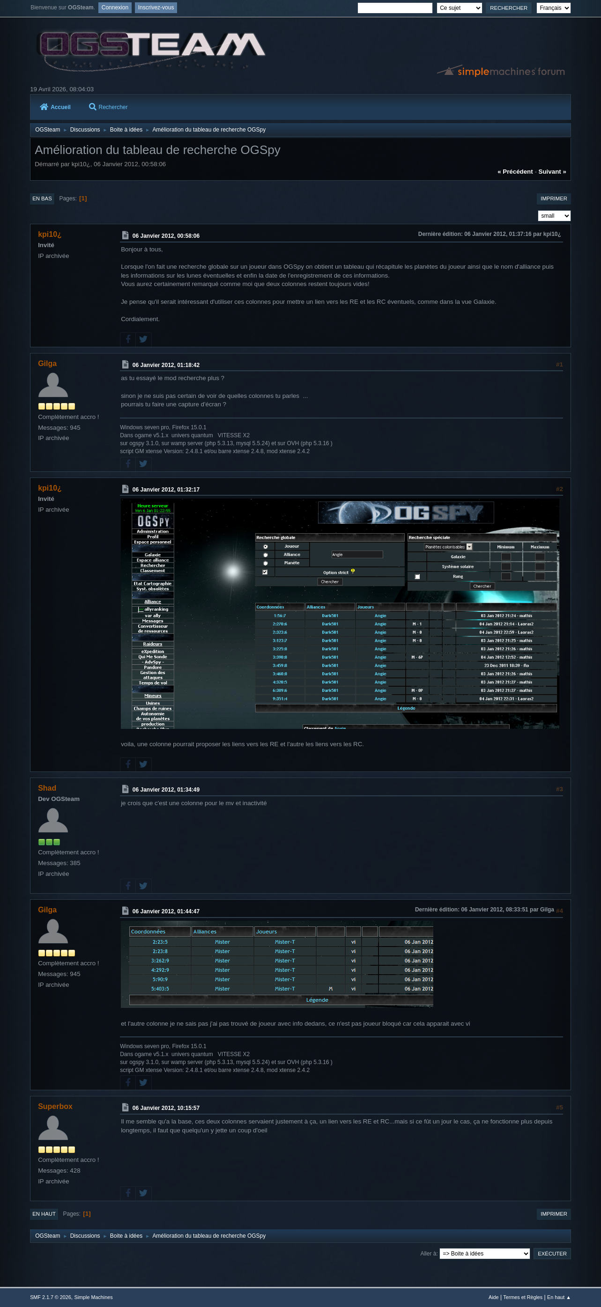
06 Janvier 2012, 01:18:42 (166, 364)
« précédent (515, 171)
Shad (47, 788)
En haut (44, 1214)
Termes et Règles (522, 1297)
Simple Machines (93, 1297)
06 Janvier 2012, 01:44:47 (166, 911)
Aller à (428, 1253)
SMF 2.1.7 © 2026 (50, 1297)
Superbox (55, 1106)
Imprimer (554, 198)
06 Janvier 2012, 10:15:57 (166, 1108)
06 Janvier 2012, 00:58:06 (166, 236)
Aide (494, 1297)
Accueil (55, 107)
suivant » (552, 171)
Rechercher (108, 107)
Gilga (47, 363)
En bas (42, 198)
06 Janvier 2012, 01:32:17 (166, 489)
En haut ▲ (559, 1297)
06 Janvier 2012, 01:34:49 (166, 789)
